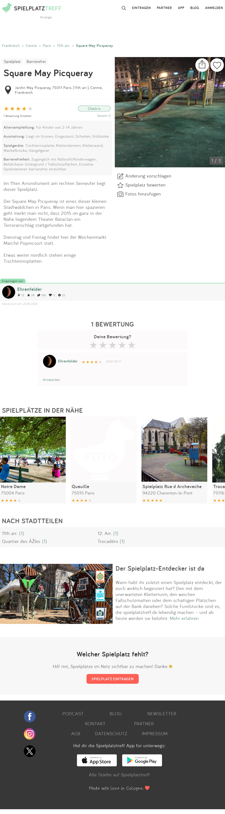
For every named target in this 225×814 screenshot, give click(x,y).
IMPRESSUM (155, 733)
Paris (47, 45)
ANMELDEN (214, 8)
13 (20, 295)
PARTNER (164, 8)
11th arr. (63, 45)
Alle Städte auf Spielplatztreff (119, 774)
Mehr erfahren (184, 618)
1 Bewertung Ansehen (17, 116)
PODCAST (73, 713)
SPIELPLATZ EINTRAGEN (112, 678)
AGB (75, 733)
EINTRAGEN (141, 8)
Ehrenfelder (29, 289)
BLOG (194, 8)
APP (181, 8)
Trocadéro (108, 541)
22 (61, 295)
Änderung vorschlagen (148, 176)
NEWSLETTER (161, 713)
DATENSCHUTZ (111, 733)
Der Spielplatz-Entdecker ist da (160, 568)
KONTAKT (95, 723)
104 (41, 295)
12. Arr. (105, 533)
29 (30, 295)
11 (52, 295)
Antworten (51, 379)
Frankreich (11, 45)
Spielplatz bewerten (145, 185)
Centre (31, 45)
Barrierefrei (36, 61)
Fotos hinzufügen (143, 194)
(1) (21, 533)
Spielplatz (12, 61)
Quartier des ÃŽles (21, 541)
